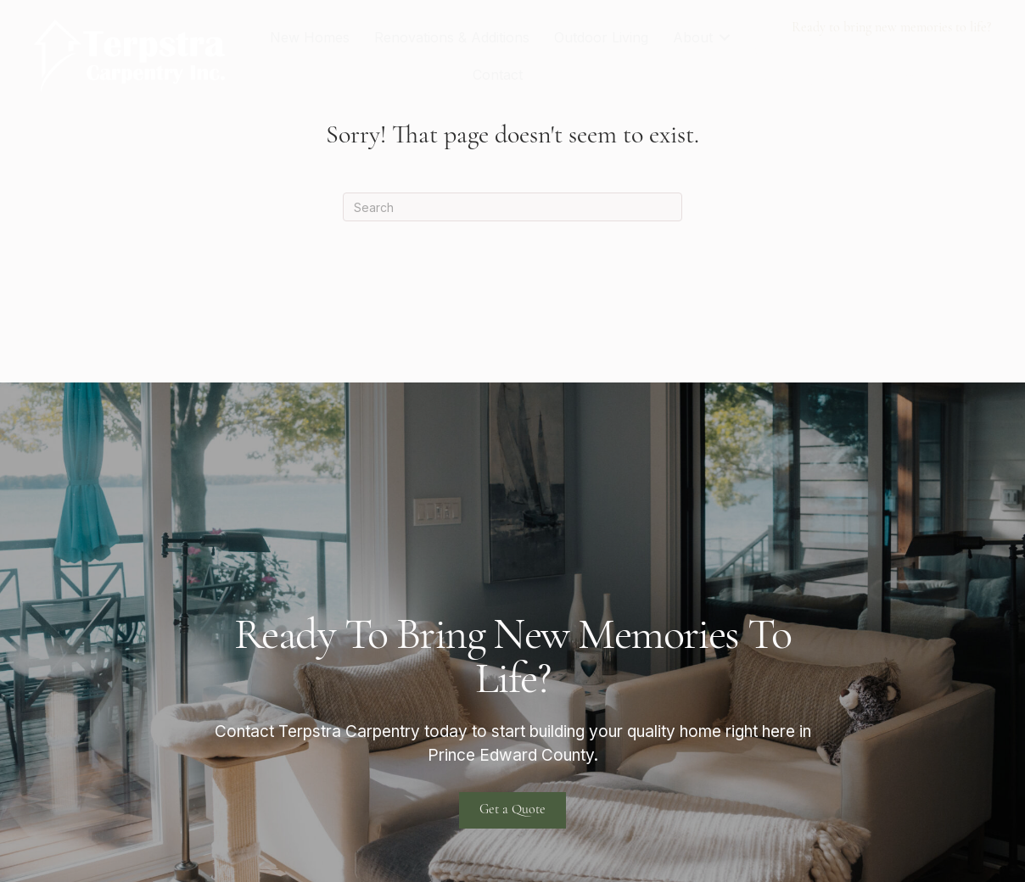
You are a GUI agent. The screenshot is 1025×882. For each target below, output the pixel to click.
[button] (725, 37)
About (693, 37)
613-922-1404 (798, 54)
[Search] (512, 207)
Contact (498, 74)
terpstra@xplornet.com (833, 76)
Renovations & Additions (451, 37)
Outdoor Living (601, 37)
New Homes (310, 37)
